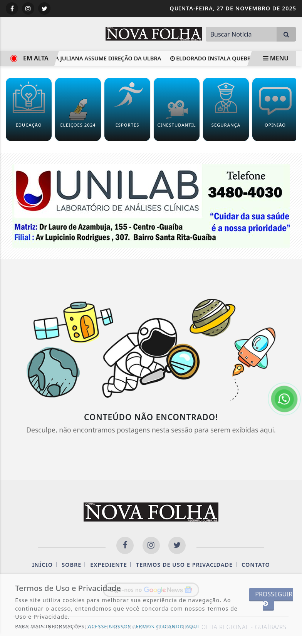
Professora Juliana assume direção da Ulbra (91, 58)
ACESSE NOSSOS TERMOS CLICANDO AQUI (143, 626)
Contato (256, 564)
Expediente (108, 564)
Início (42, 564)
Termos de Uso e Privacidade (184, 564)
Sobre (71, 564)
